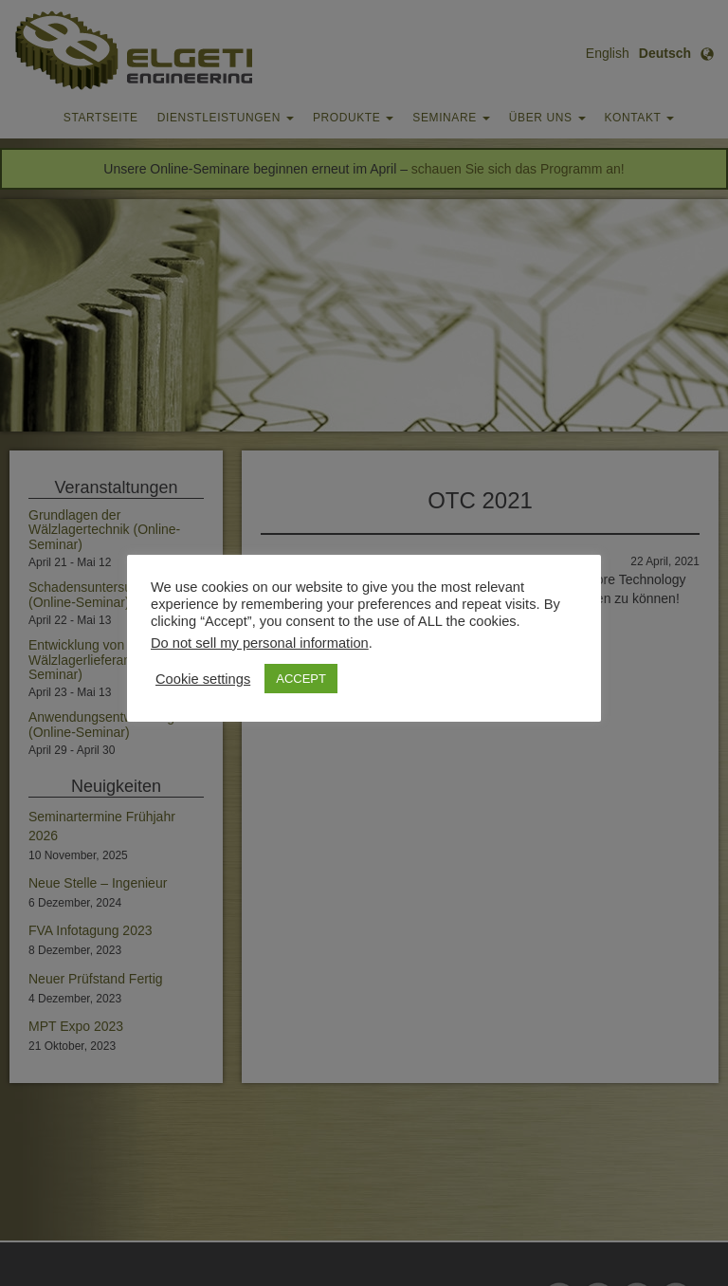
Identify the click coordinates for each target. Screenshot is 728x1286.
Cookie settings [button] (202, 679)
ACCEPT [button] (301, 678)
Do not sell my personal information (260, 643)
